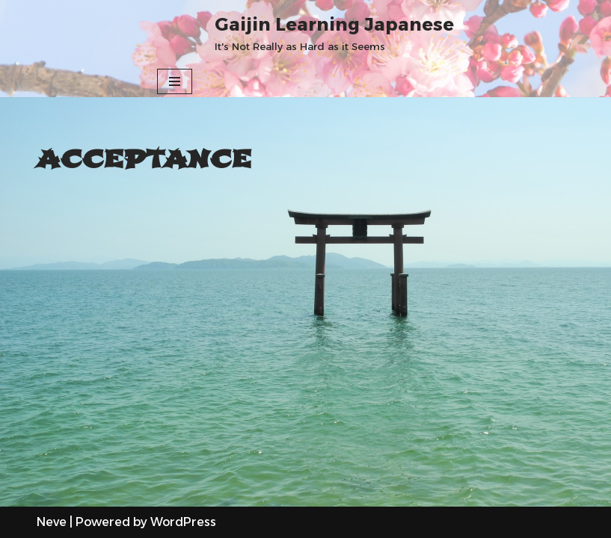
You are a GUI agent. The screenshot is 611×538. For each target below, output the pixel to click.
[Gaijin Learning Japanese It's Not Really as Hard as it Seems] (334, 32)
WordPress (183, 522)
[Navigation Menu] (174, 81)
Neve (52, 522)
